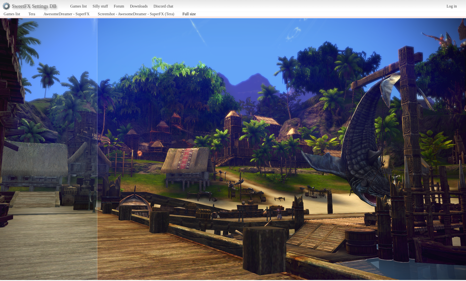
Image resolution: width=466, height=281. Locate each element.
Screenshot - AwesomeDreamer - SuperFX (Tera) (136, 14)
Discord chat (163, 6)
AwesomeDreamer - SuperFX (66, 14)
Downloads (139, 6)
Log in (452, 6)
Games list (78, 6)
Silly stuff (100, 6)
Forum (119, 6)
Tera (31, 14)
